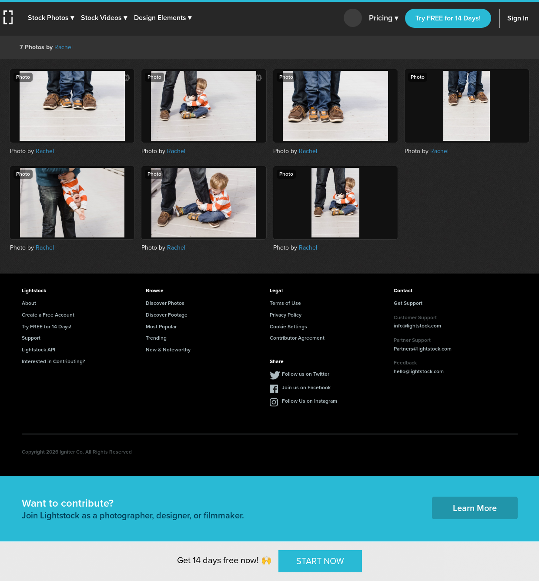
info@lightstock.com (417, 326)
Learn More (475, 507)
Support (31, 338)
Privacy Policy (285, 315)
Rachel (63, 47)
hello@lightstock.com (419, 371)
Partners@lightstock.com (423, 349)
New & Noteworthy (168, 350)
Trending (156, 338)
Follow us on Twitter (305, 374)
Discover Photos (165, 303)
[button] (51, 18)
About (29, 303)
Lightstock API (38, 350)
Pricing (383, 18)
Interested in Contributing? (53, 361)
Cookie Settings (288, 327)
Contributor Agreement (297, 338)
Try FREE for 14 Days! (448, 18)
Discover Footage (166, 315)
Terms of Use (285, 303)
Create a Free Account (48, 315)
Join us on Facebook (306, 387)
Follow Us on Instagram (309, 401)
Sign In (518, 18)
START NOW (320, 561)
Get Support (408, 303)
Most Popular (161, 327)
